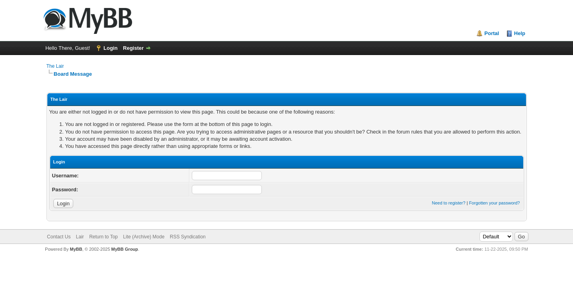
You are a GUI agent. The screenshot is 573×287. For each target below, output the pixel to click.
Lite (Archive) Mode (143, 237)
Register (133, 48)
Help (519, 33)
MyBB (76, 249)
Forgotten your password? (494, 203)
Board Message (73, 74)
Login (110, 48)
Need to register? (448, 203)
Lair (80, 237)
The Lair (55, 66)
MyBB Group (124, 249)
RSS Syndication (188, 237)
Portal (491, 33)
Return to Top (103, 237)
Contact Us (58, 237)
